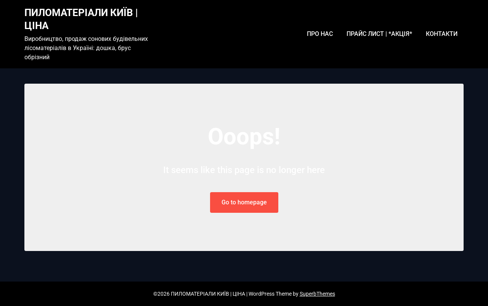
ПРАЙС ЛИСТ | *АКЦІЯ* (379, 33)
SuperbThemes (317, 294)
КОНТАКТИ (442, 33)
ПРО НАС (320, 33)
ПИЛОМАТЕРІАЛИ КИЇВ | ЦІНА (81, 19)
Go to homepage (244, 202)
